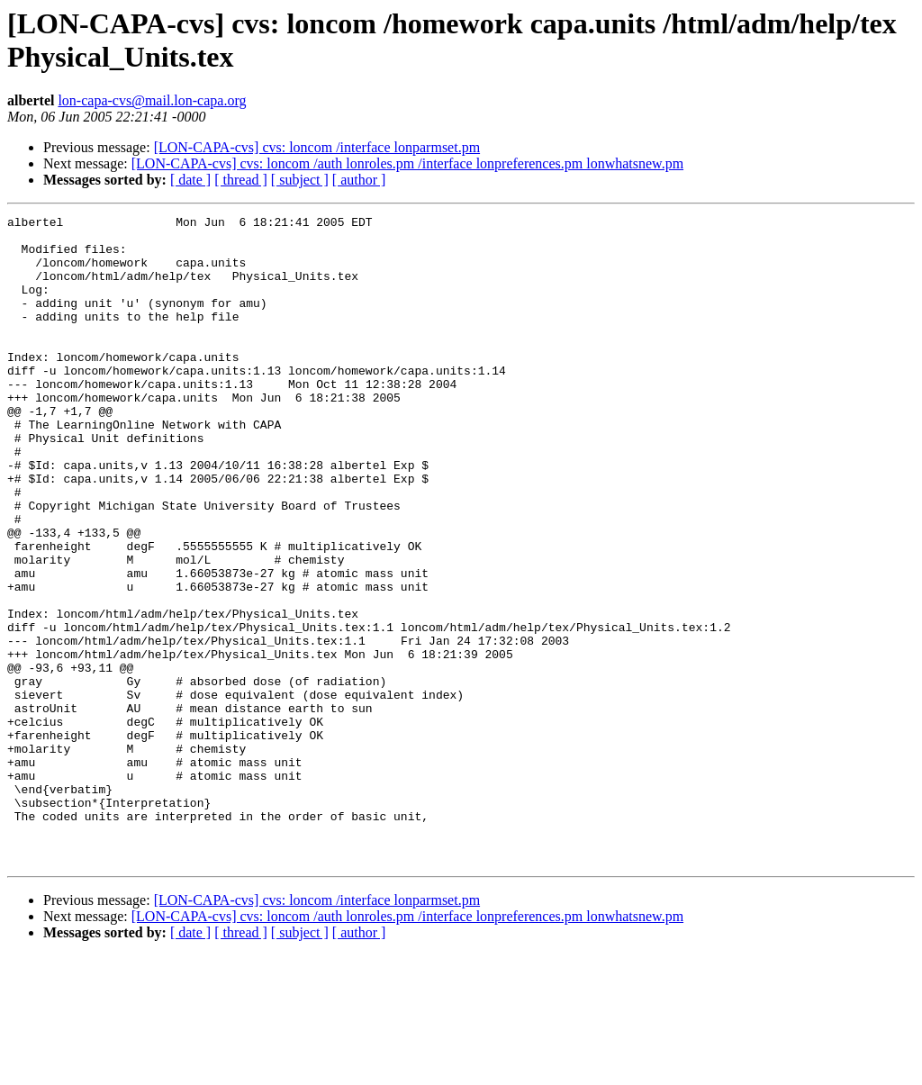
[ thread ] (240, 179)
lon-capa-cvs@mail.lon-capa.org (152, 100)
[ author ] (359, 179)
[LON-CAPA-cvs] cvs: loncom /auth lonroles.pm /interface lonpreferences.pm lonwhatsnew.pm (407, 163)
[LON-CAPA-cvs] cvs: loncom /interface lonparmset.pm (317, 147)
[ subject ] (300, 179)
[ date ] (190, 179)
